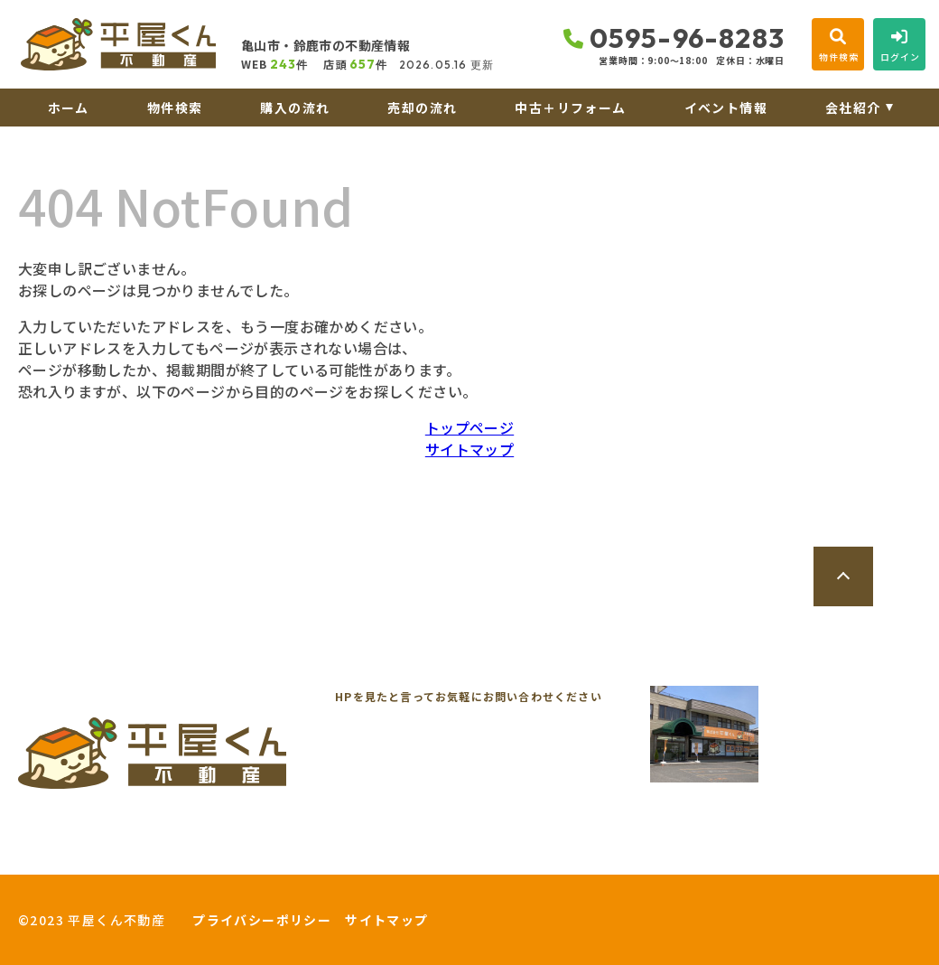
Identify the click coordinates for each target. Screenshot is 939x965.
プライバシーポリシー (261, 919)
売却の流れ (422, 107)
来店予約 (220, 856)
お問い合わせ (72, 856)
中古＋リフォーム (570, 107)
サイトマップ (469, 449)
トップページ (469, 427)
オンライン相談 (375, 856)
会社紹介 (853, 107)
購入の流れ (295, 107)
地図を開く (859, 782)
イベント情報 (725, 107)
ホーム (68, 107)
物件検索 (175, 107)
